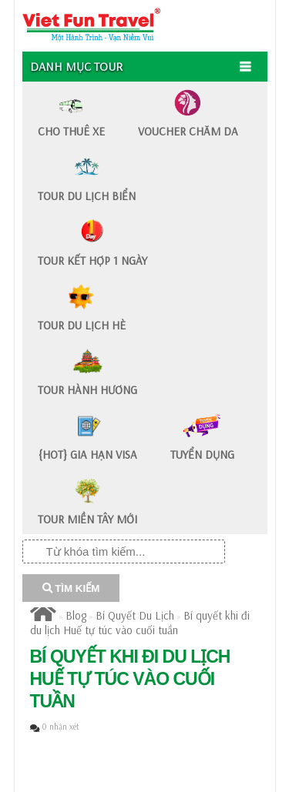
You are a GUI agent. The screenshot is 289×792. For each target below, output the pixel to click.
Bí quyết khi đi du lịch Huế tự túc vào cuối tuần (140, 622)
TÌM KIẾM (71, 588)
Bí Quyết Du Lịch (135, 615)
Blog (76, 615)
